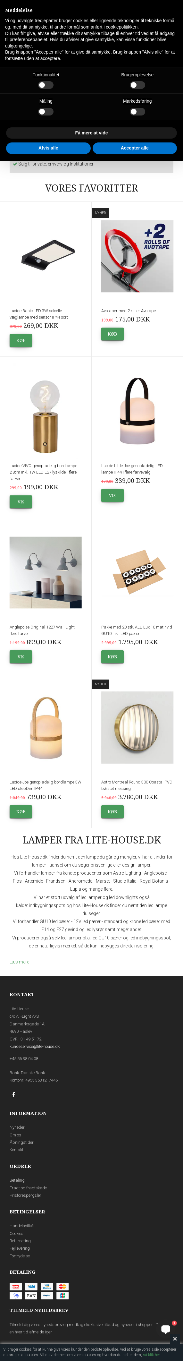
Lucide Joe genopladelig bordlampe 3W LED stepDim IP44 (45, 785)
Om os (15, 1135)
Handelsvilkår (22, 1225)
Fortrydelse (20, 1256)
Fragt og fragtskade (28, 1188)
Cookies (16, 1233)
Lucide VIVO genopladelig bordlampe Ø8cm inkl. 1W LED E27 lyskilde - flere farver (43, 472)
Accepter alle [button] (135, 147)
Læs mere (19, 961)
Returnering (20, 1240)
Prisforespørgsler (25, 1195)
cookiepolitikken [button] (121, 27)
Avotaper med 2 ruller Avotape (128, 310)
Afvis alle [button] (48, 147)
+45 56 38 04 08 (24, 1058)
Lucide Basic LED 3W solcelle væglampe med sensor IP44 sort (39, 314)
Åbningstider (22, 1142)
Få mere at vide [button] (91, 132)
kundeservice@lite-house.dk (35, 1046)
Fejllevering (20, 1248)
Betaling (17, 1180)
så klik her (151, 1355)
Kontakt (16, 1149)
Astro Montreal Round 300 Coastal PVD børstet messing (136, 785)
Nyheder (17, 1127)
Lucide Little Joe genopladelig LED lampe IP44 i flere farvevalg (132, 469)
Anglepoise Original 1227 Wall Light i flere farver (43, 630)
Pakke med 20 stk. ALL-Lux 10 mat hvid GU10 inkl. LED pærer (136, 630)
